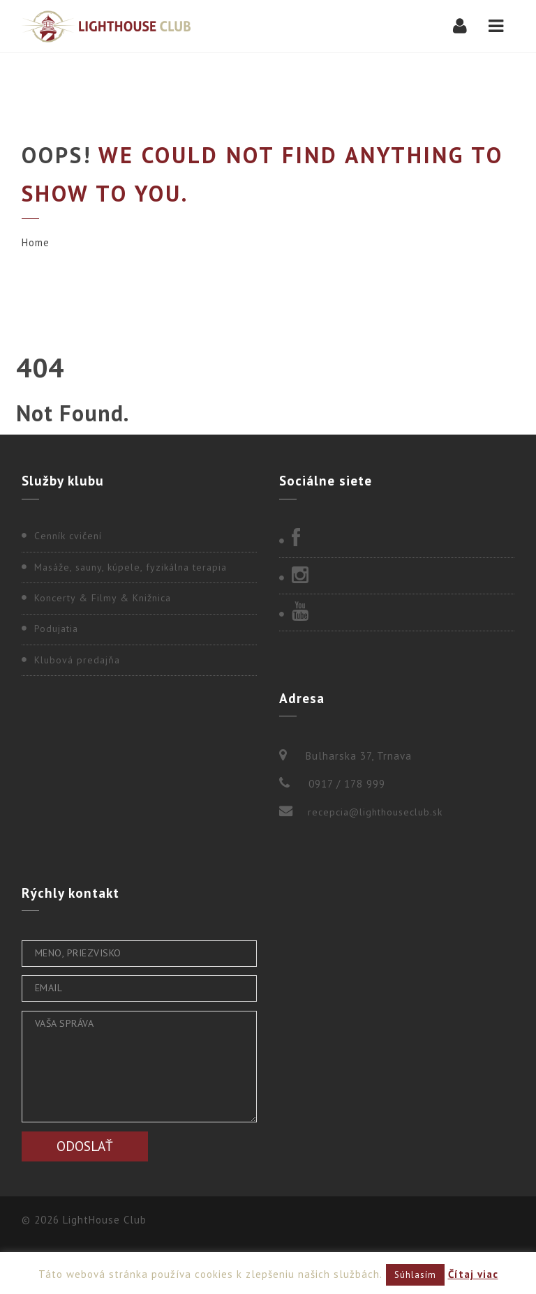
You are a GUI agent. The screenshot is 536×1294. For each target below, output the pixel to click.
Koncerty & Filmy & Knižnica (102, 598)
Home (36, 242)
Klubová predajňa (77, 660)
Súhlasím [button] (415, 1275)
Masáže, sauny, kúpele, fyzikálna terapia (130, 567)
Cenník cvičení (68, 535)
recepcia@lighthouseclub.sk (375, 812)
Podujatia (56, 628)
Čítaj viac (473, 1274)
